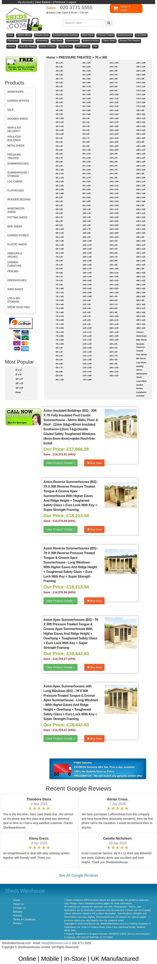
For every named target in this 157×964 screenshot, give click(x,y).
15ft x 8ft (113, 308)
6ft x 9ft (59, 225)
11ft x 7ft (87, 316)
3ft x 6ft (59, 74)
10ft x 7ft (87, 229)
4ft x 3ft (59, 90)
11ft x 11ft (87, 332)
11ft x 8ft (87, 320)
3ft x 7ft (59, 79)
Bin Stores (141, 358)
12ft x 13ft (113, 106)
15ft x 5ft (113, 296)
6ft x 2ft (59, 197)
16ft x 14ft (140, 66)
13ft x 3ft (113, 154)
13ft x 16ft (113, 205)
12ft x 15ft (113, 114)
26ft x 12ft (140, 249)
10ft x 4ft (87, 217)
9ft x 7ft (86, 138)
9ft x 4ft (86, 126)
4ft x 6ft (59, 102)
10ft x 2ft (87, 209)
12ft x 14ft (113, 110)
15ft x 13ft (113, 328)
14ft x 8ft (113, 261)
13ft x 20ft (113, 221)
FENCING (12, 271)
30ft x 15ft (140, 324)
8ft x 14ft (87, 74)
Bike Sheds (141, 340)
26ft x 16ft (140, 265)
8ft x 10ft (60, 379)
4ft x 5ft (59, 98)
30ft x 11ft (140, 308)
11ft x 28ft (87, 379)
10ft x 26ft (87, 288)
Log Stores (141, 362)
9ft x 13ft (87, 162)
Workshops (141, 336)
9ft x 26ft (87, 197)
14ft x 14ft (113, 284)
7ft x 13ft (60, 300)
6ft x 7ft (59, 217)
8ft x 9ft (59, 375)
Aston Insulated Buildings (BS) (66, 410)
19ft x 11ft (140, 150)
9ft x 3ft (86, 122)
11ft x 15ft (87, 348)
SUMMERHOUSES (18, 163)
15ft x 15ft (113, 336)
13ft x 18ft (113, 213)
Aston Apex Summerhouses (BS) (68, 619)
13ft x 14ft (113, 197)
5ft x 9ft (59, 166)
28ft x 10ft (140, 273)
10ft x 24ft (87, 284)
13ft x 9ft (113, 177)
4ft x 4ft (59, 94)
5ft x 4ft (59, 146)
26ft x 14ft (140, 257)
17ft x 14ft (140, 98)
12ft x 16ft (113, 118)
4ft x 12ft (60, 126)
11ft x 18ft (87, 359)
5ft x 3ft (59, 142)
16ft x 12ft (113, 375)
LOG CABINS (14, 181)
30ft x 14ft (140, 320)
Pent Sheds (141, 354)
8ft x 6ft (59, 364)
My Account (25, 2)
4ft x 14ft (60, 134)
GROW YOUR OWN (18, 307)
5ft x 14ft (60, 185)
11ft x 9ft (87, 324)
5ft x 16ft (60, 193)
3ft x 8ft (59, 82)
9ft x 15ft (87, 170)
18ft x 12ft (140, 122)
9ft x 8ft (86, 142)
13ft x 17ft (113, 209)
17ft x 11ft (140, 86)
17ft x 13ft (140, 94)
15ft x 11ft (113, 320)
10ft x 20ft (87, 280)
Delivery (17, 911)
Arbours (140, 332)
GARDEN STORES (18, 235)
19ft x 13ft (140, 158)
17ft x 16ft (140, 106)
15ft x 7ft (113, 304)
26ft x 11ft (140, 245)
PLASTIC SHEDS (17, 244)
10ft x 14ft (87, 257)
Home (50, 57)
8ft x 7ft (59, 367)
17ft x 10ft (140, 82)
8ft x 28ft (87, 110)
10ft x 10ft (87, 241)
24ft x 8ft (140, 205)
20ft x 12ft (140, 185)
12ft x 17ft (113, 122)
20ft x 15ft (140, 197)
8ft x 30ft (87, 114)
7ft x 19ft (60, 324)
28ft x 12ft (140, 280)
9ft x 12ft (87, 158)
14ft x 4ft (113, 245)
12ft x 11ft (113, 98)
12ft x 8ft (113, 86)
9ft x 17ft (87, 177)
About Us (18, 904)
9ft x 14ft (87, 166)
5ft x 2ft (59, 138)
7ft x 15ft (60, 308)
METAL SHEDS (15, 145)
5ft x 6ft (59, 154)
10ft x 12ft (87, 249)
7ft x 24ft (60, 332)
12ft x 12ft (113, 102)
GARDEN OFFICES (18, 100)
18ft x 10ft (140, 114)
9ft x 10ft (87, 150)
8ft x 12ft (87, 66)
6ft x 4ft (59, 205)
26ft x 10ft (140, 241)
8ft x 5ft (59, 359)
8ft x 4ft (59, 356)
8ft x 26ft (87, 106)
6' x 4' (19, 370)
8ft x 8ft (59, 372)
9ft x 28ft (87, 201)
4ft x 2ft (59, 86)
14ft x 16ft (113, 292)
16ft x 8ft (113, 359)
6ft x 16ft (60, 253)
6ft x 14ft (60, 245)
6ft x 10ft (60, 229)
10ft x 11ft (87, 245)
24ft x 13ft (140, 221)
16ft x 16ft (140, 74)
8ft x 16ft (87, 82)
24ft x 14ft (140, 225)
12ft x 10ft (113, 94)
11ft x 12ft (87, 336)
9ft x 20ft (87, 189)
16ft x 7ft (113, 356)
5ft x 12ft (60, 177)
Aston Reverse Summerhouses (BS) (70, 482)
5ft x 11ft (60, 173)
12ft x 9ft (113, 90)
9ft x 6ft (86, 134)
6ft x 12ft (60, 237)
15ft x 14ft (113, 332)
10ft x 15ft (87, 261)
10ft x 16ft (87, 265)
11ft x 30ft (113, 63)
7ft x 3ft (59, 261)
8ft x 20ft (87, 98)
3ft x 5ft (59, 71)
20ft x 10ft (140, 177)
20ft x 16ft (140, 201)
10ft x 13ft (87, 253)
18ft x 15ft (140, 134)
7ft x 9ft (59, 284)
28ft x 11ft (140, 276)
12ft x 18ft (113, 126)
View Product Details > (60, 463)
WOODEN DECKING (18, 199)
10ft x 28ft (87, 292)
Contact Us (19, 907)
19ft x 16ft (140, 170)
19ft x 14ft (140, 162)
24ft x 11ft (140, 213)
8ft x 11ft (87, 63)
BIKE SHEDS (14, 226)
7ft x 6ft (59, 273)
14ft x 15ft (113, 288)
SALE (10, 109)
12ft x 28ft (113, 146)
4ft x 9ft (59, 114)
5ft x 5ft (59, 150)
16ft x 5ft (113, 348)
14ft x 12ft (113, 276)
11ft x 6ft (87, 312)
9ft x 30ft (87, 205)
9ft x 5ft (86, 130)
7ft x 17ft (60, 316)
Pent (18, 392)
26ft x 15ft (140, 261)
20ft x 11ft (140, 181)
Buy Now (94, 463)
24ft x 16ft (140, 233)
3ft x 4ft (59, 66)
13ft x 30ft (113, 237)
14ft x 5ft (113, 249)
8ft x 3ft (59, 352)
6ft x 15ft (60, 249)
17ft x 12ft (140, 90)
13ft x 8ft (113, 173)
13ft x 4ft (113, 158)
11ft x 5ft (87, 308)
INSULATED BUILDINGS (14, 138)
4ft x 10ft (60, 118)
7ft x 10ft (60, 288)
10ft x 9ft (87, 237)
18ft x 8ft (140, 110)
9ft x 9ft (86, 146)
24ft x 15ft (140, 229)
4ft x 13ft (60, 130)
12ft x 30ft (113, 150)
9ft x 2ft (86, 118)
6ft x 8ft (59, 221)
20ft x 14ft (140, 193)
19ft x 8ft (140, 142)
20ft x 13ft (140, 189)
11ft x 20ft (87, 367)
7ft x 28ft (60, 340)
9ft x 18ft (87, 181)
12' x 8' (19, 388)
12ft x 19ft (113, 130)
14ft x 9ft (113, 265)
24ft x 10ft (140, 209)
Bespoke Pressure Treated (140, 347)
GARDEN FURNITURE (14, 264)
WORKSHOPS (15, 91)
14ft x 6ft (113, 253)
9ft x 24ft (87, 193)
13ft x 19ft (113, 217)
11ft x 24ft (87, 372)
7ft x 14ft (60, 304)
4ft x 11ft (60, 122)
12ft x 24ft (113, 138)
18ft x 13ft (140, 126)
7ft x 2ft (59, 257)
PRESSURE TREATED (14, 156)
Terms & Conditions (24, 919)
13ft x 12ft (113, 189)
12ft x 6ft (113, 79)
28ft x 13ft (140, 284)
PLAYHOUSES (15, 190)
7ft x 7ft (59, 276)
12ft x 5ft (113, 74)
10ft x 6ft (87, 225)
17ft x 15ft (140, 102)
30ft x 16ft (140, 328)
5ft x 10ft (60, 170)
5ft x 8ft (59, 162)
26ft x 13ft (140, 253)
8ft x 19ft (87, 94)
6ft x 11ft (60, 233)
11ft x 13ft (87, 340)
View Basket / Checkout (50, 2)
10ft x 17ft (87, 268)
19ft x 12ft (140, 154)
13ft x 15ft (113, 201)
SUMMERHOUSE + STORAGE (18, 174)
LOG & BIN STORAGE (13, 300)
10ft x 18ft (87, 273)
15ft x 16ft (113, 340)
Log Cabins (141, 381)
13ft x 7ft (113, 170)
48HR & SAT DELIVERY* (14, 129)
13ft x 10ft (113, 181)
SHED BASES (15, 289)
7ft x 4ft (59, 265)
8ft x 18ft (87, 90)
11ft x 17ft (87, 356)
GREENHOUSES (16, 280)
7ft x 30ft (101, 57)
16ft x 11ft (113, 372)
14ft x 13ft (113, 280)
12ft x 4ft (113, 71)
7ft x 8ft (59, 280)
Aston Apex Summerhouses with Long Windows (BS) (68, 688)
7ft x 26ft (60, 336)
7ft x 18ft (60, 320)
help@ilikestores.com (55, 943)
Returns (17, 915)
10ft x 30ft (87, 296)
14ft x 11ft (113, 273)
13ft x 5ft (113, 162)
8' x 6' (19, 374)
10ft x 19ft (87, 276)
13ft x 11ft (113, 185)
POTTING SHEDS (17, 217)
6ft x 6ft (59, 213)
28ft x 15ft (140, 292)
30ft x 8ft (140, 300)
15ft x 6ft (113, 300)
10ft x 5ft (87, 221)
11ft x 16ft (87, 352)
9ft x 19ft (87, 185)
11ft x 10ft (87, 328)
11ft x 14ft (87, 344)
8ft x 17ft (87, 86)
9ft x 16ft (87, 173)
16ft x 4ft (113, 344)
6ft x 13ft (60, 241)
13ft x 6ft (113, 166)
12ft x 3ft (113, 66)
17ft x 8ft (140, 79)
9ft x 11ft (87, 154)
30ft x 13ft (140, 316)
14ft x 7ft (113, 257)
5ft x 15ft (60, 189)
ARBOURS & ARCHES (14, 255)
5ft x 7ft (59, 158)
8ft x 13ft (87, 71)
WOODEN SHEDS (17, 118)
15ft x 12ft (113, 324)
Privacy (17, 923)
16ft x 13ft (140, 63)
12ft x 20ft (113, 134)
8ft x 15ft (87, 79)
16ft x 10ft (113, 367)
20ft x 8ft (140, 173)
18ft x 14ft (140, 130)
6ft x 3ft (59, 201)
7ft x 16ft (60, 312)
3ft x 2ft (59, 63)
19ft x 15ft (140, 166)
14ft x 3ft (113, 241)
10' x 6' (19, 379)
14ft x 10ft (113, 268)
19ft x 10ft (140, 146)
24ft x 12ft (140, 217)
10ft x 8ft (87, 233)
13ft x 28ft (113, 233)
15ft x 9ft (113, 312)
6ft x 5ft (59, 209)
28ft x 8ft (140, 268)
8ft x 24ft (87, 102)
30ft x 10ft (140, 304)
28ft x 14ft (140, 288)
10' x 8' (19, 383)
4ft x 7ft (59, 106)
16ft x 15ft (140, 71)
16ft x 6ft (113, 352)
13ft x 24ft (113, 225)
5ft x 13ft (60, 181)
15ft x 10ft (113, 316)
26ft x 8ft (140, 237)
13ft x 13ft (113, 193)
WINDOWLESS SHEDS (15, 210)
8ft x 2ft (59, 348)
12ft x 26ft (113, 142)
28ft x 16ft (140, 296)
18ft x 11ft (140, 118)
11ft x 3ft (87, 300)
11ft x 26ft (87, 375)
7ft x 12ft (60, 296)
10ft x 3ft (87, 213)
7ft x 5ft (59, 268)
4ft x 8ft (59, 110)
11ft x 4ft (87, 304)
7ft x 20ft (60, 328)
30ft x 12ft (140, 312)
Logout (71, 2)
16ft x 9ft (113, 364)
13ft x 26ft (113, 229)
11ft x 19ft (87, 364)
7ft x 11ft (60, 292)
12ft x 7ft (113, 82)
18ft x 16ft (140, 138)
